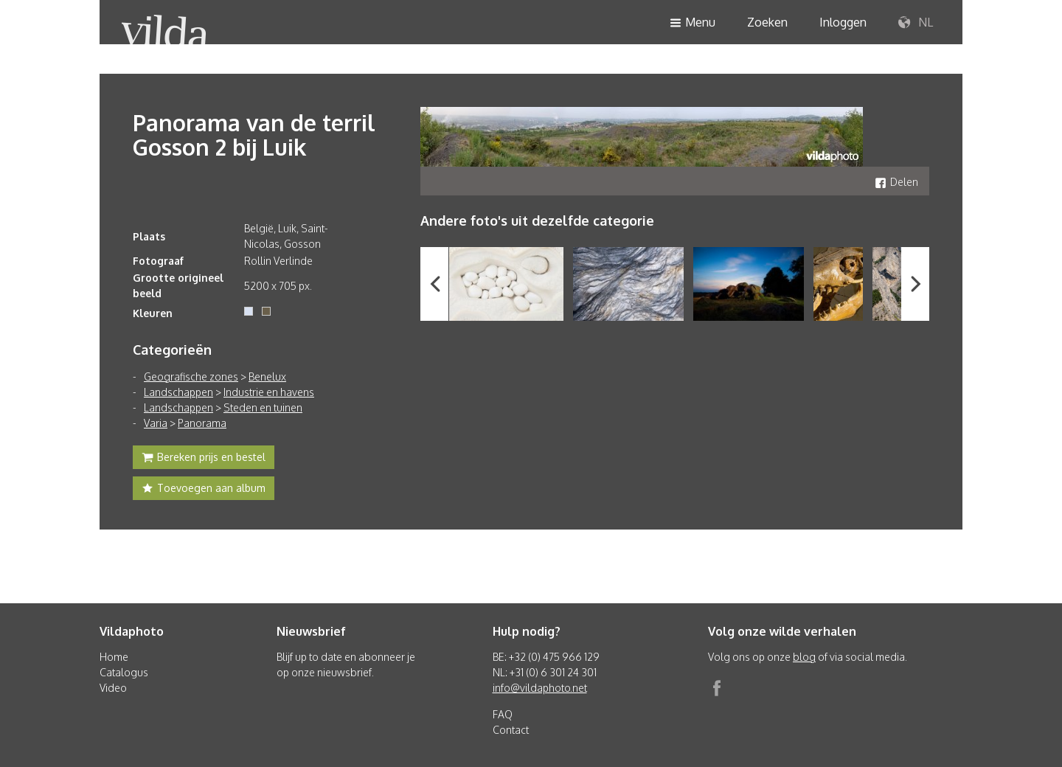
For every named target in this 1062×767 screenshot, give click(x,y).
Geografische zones (191, 376)
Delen (896, 182)
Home (114, 656)
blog (804, 656)
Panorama (202, 423)
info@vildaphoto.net (540, 687)
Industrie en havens (268, 392)
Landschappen (178, 392)
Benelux (267, 376)
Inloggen (843, 22)
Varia (155, 423)
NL (915, 23)
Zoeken (767, 22)
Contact (511, 729)
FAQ (503, 714)
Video (113, 687)
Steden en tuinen (262, 407)
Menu (692, 23)
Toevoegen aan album (204, 490)
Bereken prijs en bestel (204, 459)
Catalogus (124, 672)
